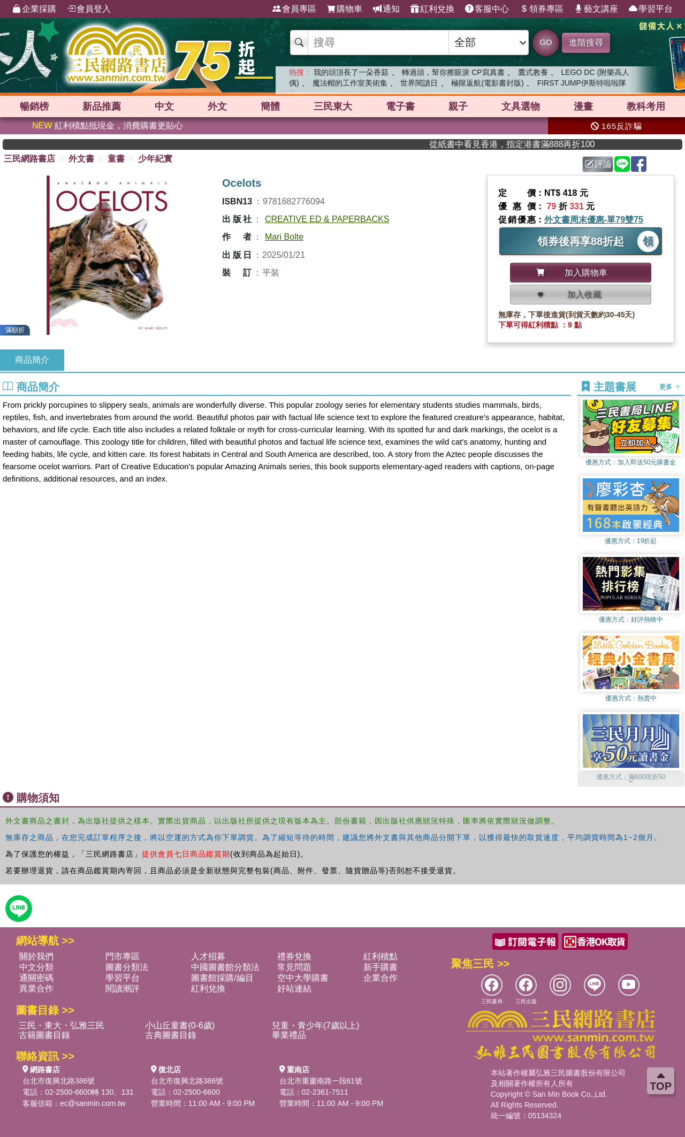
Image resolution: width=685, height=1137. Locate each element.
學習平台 (651, 9)
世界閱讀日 (419, 83)
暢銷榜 (34, 106)
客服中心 (487, 9)
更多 (669, 387)
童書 (116, 158)
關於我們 (36, 956)
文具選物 (520, 106)
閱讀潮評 (122, 988)
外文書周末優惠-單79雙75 (593, 219)
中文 (164, 106)
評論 (598, 164)
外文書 (81, 158)
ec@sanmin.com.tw (92, 1103)
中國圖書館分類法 (225, 967)
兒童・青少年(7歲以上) (316, 1025)
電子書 (400, 106)
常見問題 (294, 967)
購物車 (344, 9)
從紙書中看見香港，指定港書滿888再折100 (529, 144)
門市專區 (122, 956)
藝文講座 (596, 9)
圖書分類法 (126, 967)
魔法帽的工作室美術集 (350, 83)
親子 (458, 106)
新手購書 (380, 967)
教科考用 (646, 106)
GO (545, 42)
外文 (217, 106)
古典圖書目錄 (170, 1035)
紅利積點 (380, 956)
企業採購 (34, 9)
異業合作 (36, 988)
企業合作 (380, 977)
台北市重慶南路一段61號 (321, 1081)
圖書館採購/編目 (222, 977)
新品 (101, 106)
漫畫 (583, 106)
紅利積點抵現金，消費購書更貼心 (107, 125)
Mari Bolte (284, 236)
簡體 (270, 106)
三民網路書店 (29, 158)
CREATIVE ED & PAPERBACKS (327, 219)
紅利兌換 (432, 9)
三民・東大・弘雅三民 (61, 1025)
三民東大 (333, 106)
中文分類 (36, 967)
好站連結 (294, 988)
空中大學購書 (303, 977)
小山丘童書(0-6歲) (180, 1025)
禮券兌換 (294, 956)
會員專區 (294, 9)
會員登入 (89, 9)
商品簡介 (32, 359)
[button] (630, 781)
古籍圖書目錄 (44, 1035)
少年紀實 (155, 158)
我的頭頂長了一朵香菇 (351, 72)
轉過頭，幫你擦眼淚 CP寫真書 (453, 72)
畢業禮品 (289, 1035)
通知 (386, 9)
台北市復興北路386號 (58, 1081)
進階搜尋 (586, 42)
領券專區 (542, 9)
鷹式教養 (533, 72)
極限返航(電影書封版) (487, 83)
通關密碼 (36, 977)
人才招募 (208, 956)
